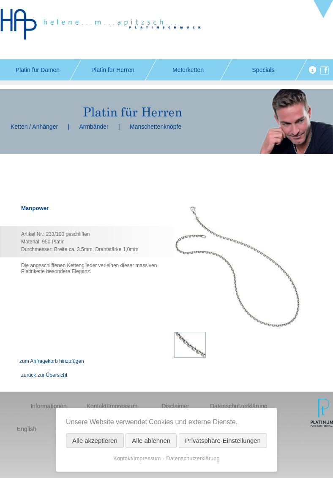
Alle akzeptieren (94, 440)
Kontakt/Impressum (112, 406)
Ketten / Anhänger (34, 126)
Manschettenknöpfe (155, 126)
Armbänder (93, 126)
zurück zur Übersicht (44, 375)
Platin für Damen (38, 69)
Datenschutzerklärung (238, 406)
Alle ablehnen (151, 440)
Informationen (48, 406)
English (26, 429)
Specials (263, 69)
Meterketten (188, 69)
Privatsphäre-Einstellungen (223, 440)
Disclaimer (175, 406)
